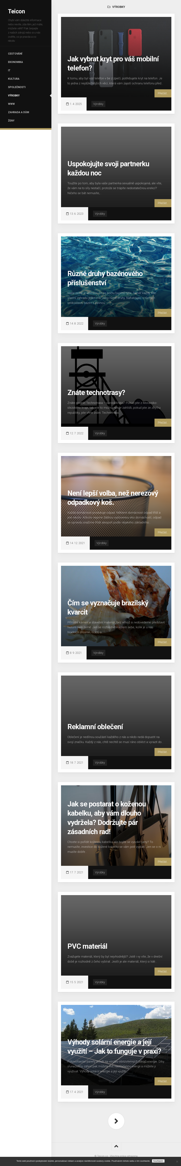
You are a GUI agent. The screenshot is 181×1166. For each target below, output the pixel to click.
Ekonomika (15, 62)
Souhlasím (158, 1161)
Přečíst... (163, 93)
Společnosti (17, 87)
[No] (177, 1161)
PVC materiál (87, 946)
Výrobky (14, 95)
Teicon (16, 11)
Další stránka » (116, 1121)
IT (9, 70)
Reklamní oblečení (95, 727)
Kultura (13, 78)
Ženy (11, 120)
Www (11, 103)
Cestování (15, 53)
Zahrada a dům (18, 112)
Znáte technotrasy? (96, 392)
